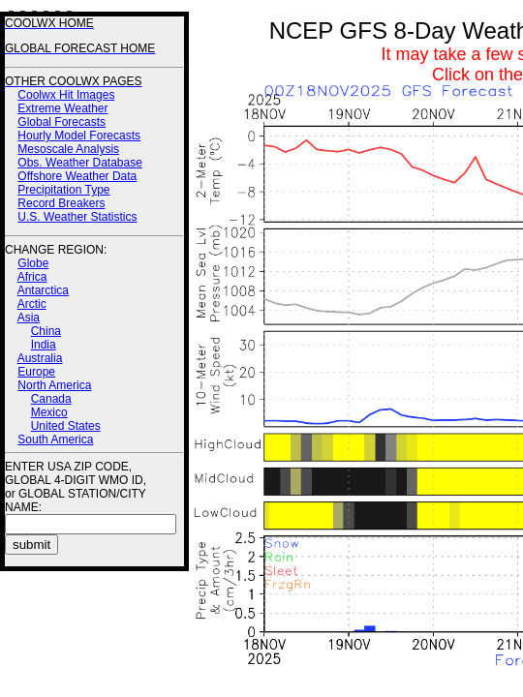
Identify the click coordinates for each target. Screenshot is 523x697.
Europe (36, 372)
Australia (40, 358)
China (46, 331)
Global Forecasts (61, 122)
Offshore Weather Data (77, 176)
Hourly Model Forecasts (78, 135)
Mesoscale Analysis (68, 149)
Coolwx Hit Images (65, 95)
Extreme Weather (62, 108)
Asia (28, 317)
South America (55, 439)
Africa (32, 277)
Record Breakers (61, 203)
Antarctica (43, 290)
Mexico (49, 412)
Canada (51, 399)
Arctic (31, 304)
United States (66, 426)
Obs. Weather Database (79, 162)
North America (54, 385)
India (43, 344)
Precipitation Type (63, 190)
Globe (32, 263)
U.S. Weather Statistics (77, 217)
